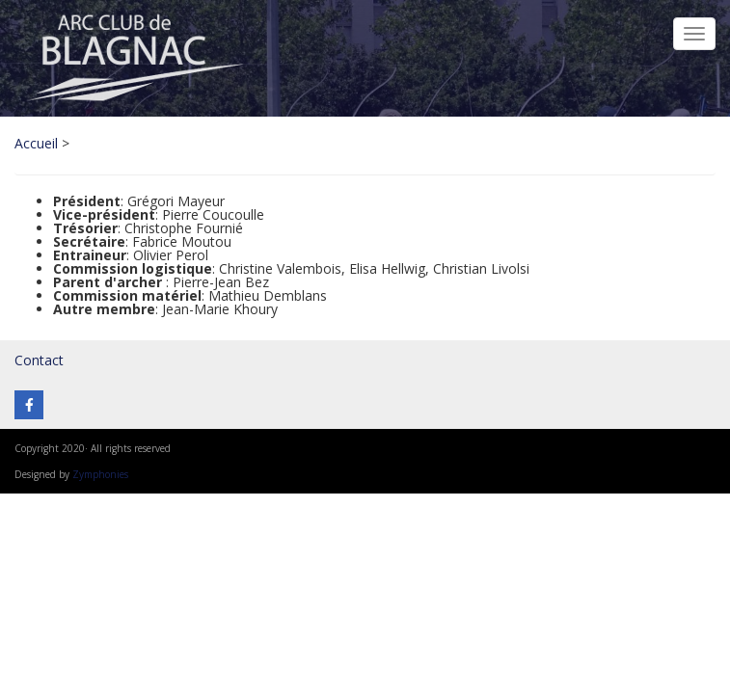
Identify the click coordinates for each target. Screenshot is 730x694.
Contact (39, 360)
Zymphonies (100, 474)
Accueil (36, 143)
